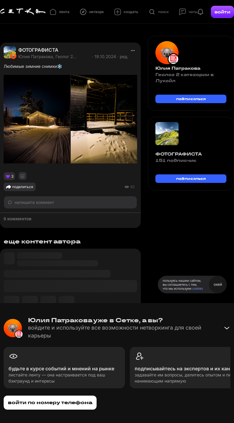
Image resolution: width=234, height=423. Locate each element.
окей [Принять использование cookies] (218, 284)
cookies (197, 288)
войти (222, 12)
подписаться (191, 98)
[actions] (133, 50)
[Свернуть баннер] (226, 328)
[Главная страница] (23, 12)
